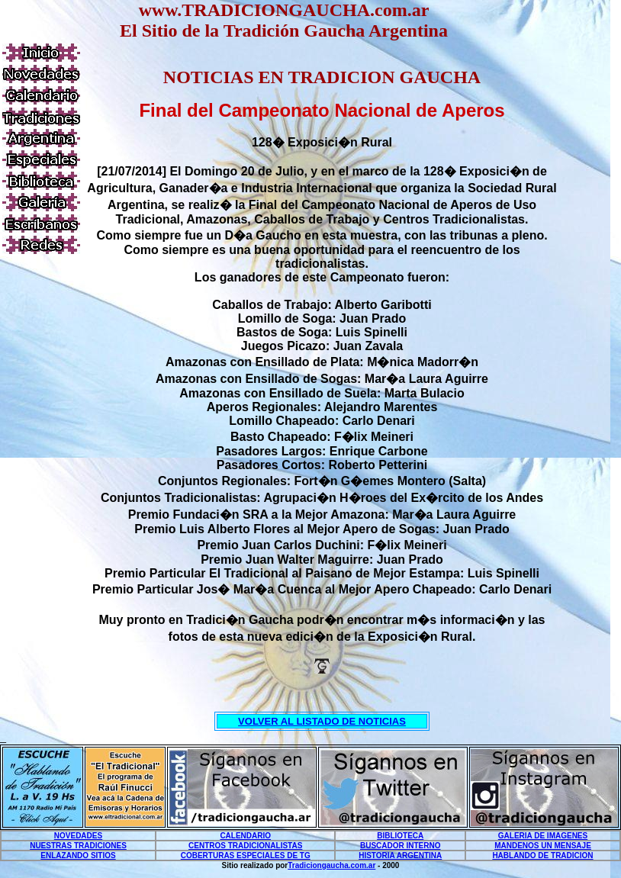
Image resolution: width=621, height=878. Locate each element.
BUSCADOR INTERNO (400, 845)
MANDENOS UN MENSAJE (542, 845)
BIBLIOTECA (400, 835)
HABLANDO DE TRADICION (542, 855)
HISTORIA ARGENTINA (400, 855)
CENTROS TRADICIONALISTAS (245, 845)
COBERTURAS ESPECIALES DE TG (245, 855)
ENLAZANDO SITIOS (77, 855)
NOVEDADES (78, 835)
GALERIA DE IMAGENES (542, 835)
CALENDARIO (245, 835)
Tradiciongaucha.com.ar (331, 865)
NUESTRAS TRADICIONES (78, 845)
